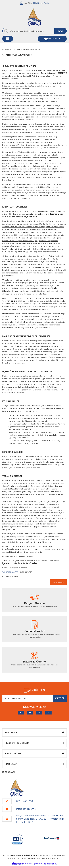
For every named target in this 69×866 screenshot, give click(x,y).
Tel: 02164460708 (10, 572)
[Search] (34, 31)
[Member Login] (21, 3)
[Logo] (34, 17)
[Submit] (60, 698)
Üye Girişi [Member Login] (28, 3)
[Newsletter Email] (34, 698)
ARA (60, 31)
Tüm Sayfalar (58, 582)
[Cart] (52, 39)
